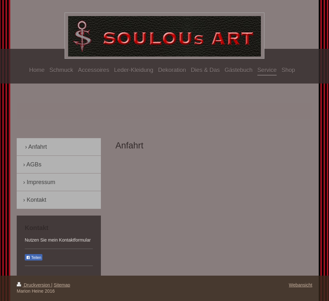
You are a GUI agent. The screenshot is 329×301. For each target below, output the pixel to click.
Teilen (33, 257)
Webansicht (300, 285)
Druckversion (34, 285)
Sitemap (62, 285)
